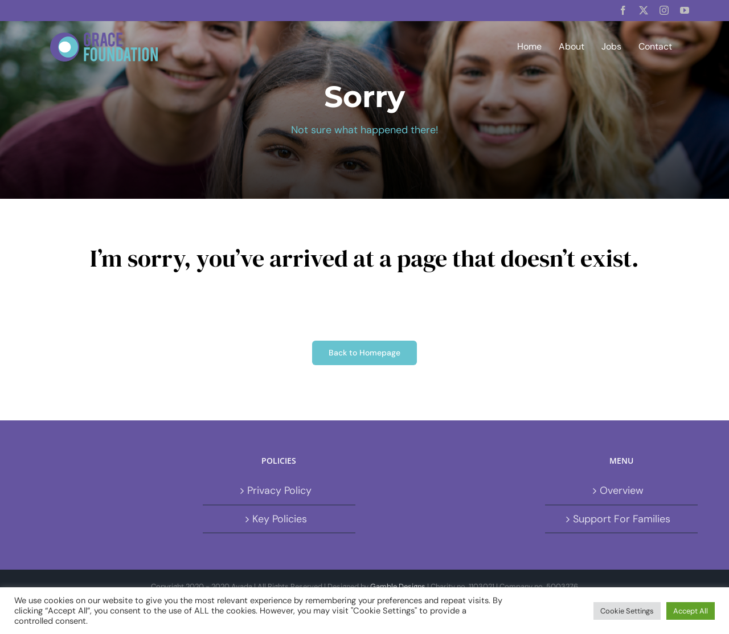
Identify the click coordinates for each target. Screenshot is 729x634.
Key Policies (279, 519)
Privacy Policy (279, 490)
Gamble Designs (397, 586)
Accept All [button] (690, 611)
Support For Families (621, 519)
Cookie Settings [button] (627, 611)
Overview (622, 490)
